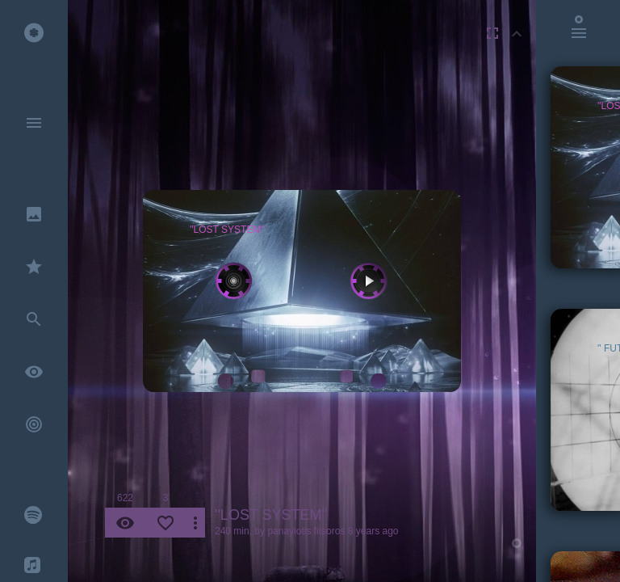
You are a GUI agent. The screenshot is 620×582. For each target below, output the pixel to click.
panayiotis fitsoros (306, 531)
